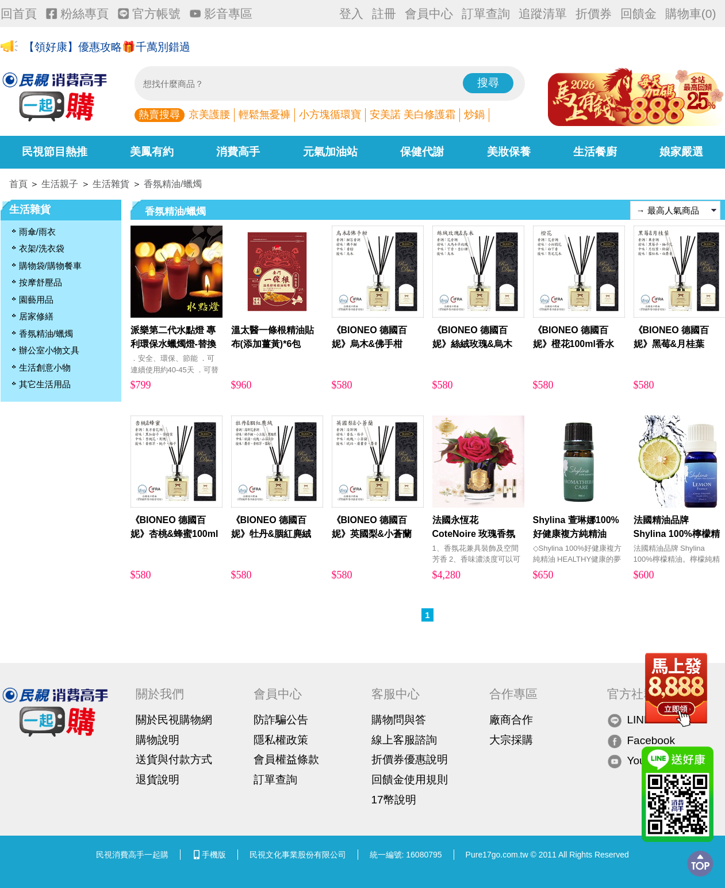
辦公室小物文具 (49, 350)
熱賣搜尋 (159, 114)
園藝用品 (36, 299)
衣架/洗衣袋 (41, 248)
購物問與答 (398, 720)
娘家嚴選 (681, 152)
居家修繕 (36, 316)
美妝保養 (509, 152)
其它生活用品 (45, 384)
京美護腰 (209, 114)
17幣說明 (393, 800)
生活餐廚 (595, 152)
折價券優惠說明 (409, 759)
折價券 (594, 13)
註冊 (384, 13)
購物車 (690, 13)
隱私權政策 (281, 740)
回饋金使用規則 (409, 779)
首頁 (18, 184)
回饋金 (638, 13)
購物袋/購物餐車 (50, 265)
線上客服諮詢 (404, 740)
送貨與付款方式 (174, 759)
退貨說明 (157, 779)
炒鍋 (474, 114)
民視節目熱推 (54, 152)
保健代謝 (422, 152)
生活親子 (59, 184)
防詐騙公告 (281, 720)
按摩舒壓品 (40, 282)
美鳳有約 (152, 152)
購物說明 (157, 740)
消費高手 (238, 152)
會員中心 (429, 13)
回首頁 (19, 13)
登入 (351, 13)
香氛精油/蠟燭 (172, 184)
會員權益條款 (286, 759)
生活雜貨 (111, 184)
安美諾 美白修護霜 (412, 114)
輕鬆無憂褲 (264, 114)
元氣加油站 (330, 152)
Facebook (641, 740)
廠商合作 (511, 720)
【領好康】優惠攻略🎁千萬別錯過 (107, 47)
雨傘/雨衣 (37, 232)
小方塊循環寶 (330, 114)
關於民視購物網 (174, 720)
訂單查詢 (486, 13)
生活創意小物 (45, 367)
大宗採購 (511, 740)
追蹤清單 (543, 13)
